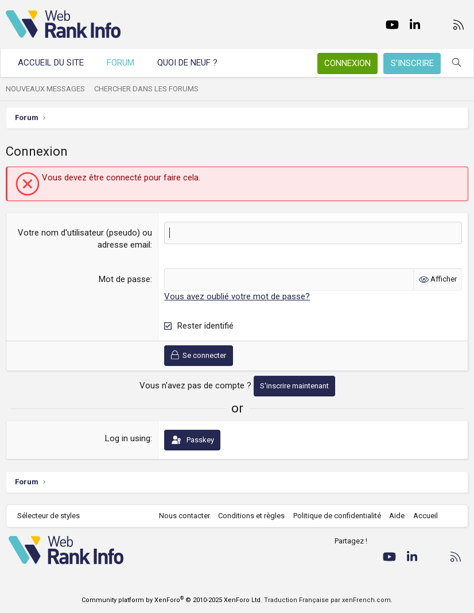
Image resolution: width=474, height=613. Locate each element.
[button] (228, 63)
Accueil (425, 515)
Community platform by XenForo (171, 600)
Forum (120, 62)
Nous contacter (184, 515)
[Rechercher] (456, 63)
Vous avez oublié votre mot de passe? (237, 296)
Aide (397, 515)
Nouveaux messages (45, 88)
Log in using (127, 438)
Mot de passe (124, 279)
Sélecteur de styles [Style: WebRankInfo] (48, 515)
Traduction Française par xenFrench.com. (328, 600)
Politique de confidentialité (337, 515)
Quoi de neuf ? (187, 62)
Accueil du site (51, 62)
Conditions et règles (251, 515)
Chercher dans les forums (146, 88)
